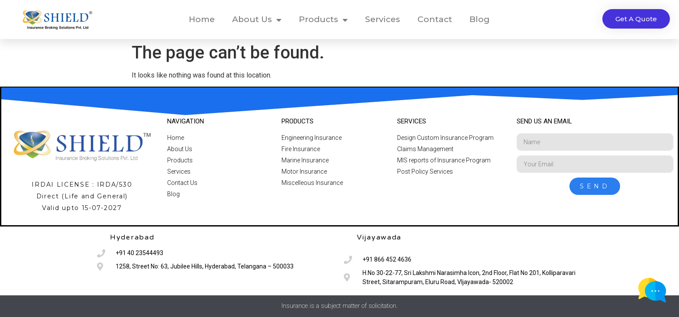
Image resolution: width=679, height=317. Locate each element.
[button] (636, 19)
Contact (434, 19)
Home (202, 19)
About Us (256, 19)
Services (382, 19)
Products (323, 19)
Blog (479, 19)
